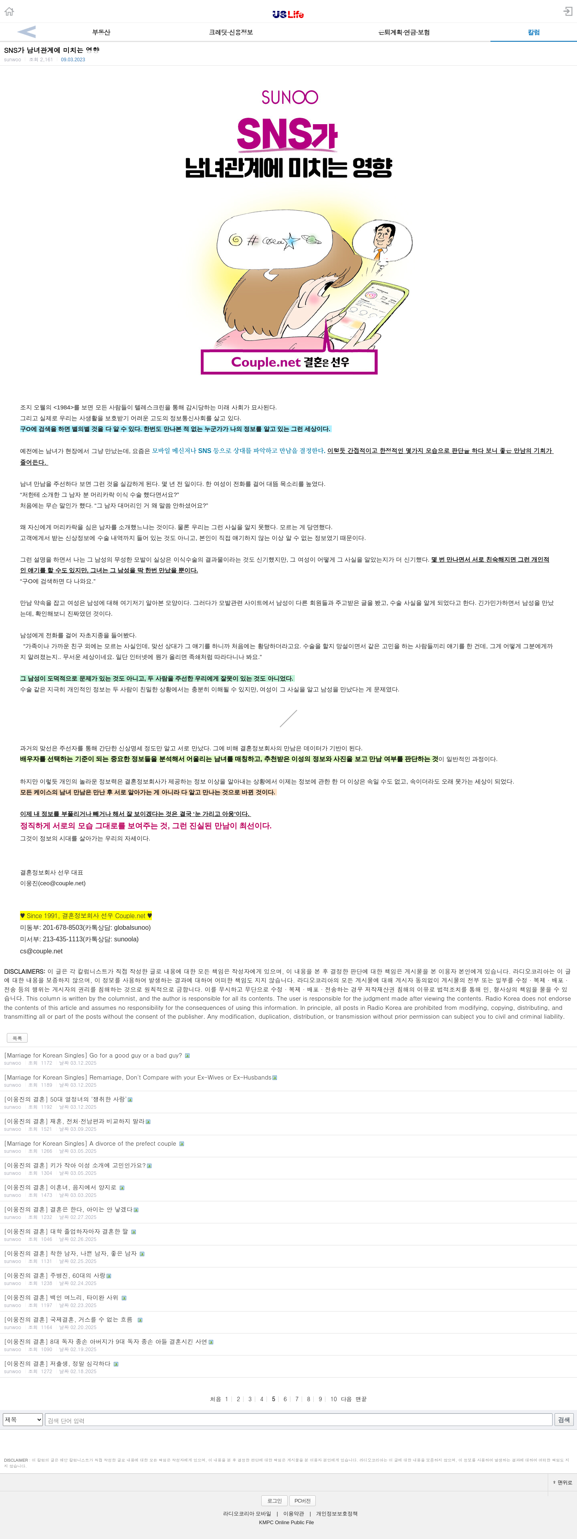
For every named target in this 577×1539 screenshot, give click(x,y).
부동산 (101, 32)
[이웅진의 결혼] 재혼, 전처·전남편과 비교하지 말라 (288, 1124)
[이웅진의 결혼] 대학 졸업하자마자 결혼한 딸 (288, 1234)
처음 (215, 1399)
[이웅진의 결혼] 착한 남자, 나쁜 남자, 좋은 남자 (288, 1256)
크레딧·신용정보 (230, 32)
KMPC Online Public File (286, 1522)
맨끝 (361, 1399)
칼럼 (534, 32)
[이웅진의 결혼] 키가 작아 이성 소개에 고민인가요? (288, 1168)
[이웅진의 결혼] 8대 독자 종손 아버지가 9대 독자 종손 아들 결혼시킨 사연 (288, 1344)
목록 (17, 1038)
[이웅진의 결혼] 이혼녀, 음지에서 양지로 (288, 1190)
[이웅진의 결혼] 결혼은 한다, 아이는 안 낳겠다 (288, 1212)
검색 (564, 1420)
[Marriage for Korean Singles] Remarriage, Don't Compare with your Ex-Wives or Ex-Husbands (288, 1080)
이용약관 (293, 1514)
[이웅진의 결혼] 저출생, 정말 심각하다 (288, 1366)
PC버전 (303, 1501)
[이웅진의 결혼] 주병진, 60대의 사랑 (288, 1278)
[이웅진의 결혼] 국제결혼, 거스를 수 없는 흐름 (288, 1322)
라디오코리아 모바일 (247, 1514)
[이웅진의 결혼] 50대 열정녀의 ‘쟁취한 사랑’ (288, 1102)
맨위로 (562, 1482)
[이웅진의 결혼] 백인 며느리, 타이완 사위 (288, 1300)
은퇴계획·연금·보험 (404, 32)
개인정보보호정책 (337, 1514)
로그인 (274, 1501)
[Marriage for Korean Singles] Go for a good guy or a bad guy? (288, 1058)
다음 (346, 1399)
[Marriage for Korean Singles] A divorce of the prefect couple (288, 1146)
